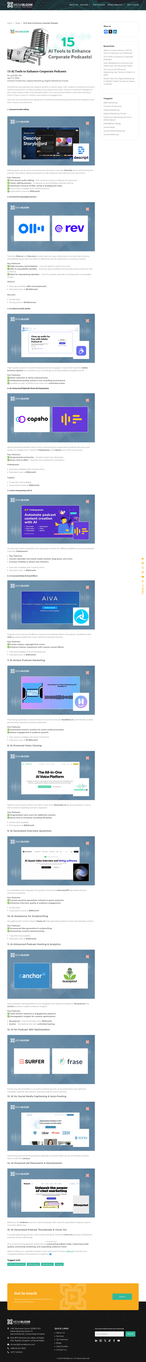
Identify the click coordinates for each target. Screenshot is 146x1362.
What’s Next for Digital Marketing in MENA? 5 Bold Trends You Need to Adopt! (119, 81)
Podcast (59, 1264)
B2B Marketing (110, 103)
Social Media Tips (111, 134)
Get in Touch (133, 5)
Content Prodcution (16, 81)
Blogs (18, 23)
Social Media (109, 127)
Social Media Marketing (114, 131)
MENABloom (47, 1264)
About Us (73, 5)
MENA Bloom (33, 1264)
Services (84, 5)
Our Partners (99, 5)
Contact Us (61, 1350)
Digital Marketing (35, 81)
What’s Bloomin (115, 5)
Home (9, 23)
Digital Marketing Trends (56, 81)
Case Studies (62, 1346)
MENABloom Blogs (112, 123)
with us (69, 1251)
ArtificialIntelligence (16, 1264)
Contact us (122, 1296)
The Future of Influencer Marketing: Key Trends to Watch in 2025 (119, 72)
